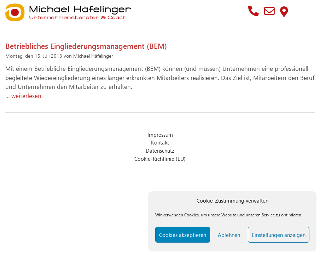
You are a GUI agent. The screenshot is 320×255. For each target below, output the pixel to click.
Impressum (160, 134)
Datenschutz (160, 150)
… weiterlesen (23, 96)
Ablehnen (229, 234)
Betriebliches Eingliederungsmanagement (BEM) (86, 46)
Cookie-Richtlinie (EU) (160, 158)
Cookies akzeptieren (182, 234)
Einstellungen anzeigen (279, 234)
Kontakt (160, 142)
